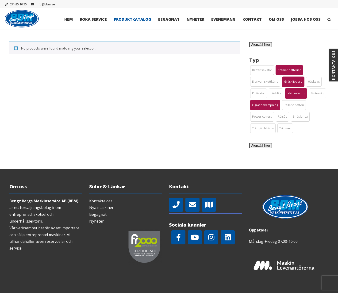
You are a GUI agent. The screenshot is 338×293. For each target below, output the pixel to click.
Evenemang (223, 19)
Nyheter (195, 19)
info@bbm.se (45, 4)
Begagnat (169, 19)
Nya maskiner (101, 207)
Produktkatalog (132, 19)
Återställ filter (260, 44)
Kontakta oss (100, 201)
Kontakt (252, 19)
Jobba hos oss (306, 19)
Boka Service (93, 19)
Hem (68, 19)
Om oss (276, 19)
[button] (262, 70)
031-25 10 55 (18, 4)
